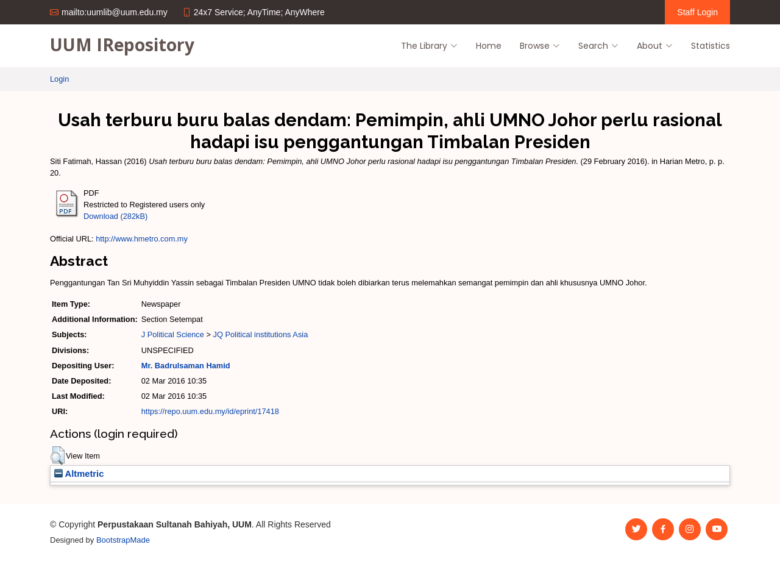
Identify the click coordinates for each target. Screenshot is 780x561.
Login (59, 79)
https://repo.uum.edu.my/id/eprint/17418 (210, 411)
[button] (58, 455)
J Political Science (172, 334)
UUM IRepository (122, 44)
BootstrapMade (123, 540)
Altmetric (79, 474)
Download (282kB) (115, 216)
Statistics (710, 46)
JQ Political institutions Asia (260, 334)
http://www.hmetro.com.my (142, 238)
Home (489, 46)
